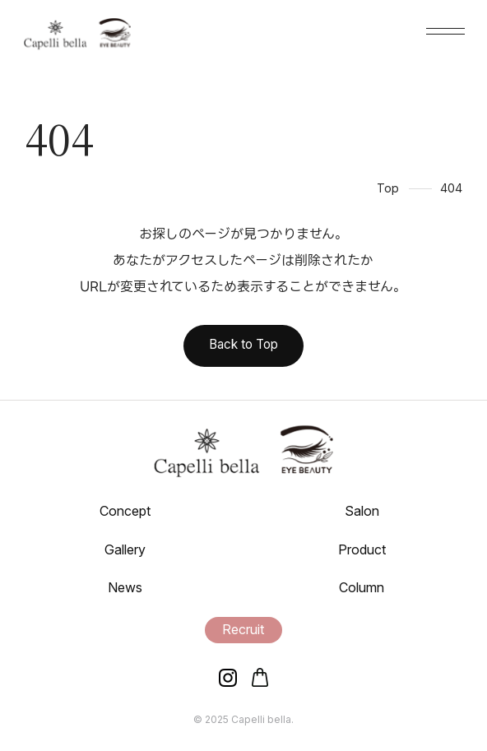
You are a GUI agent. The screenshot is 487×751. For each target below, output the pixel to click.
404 (451, 188)
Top (388, 188)
